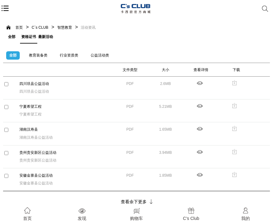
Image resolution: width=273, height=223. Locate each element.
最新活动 (45, 37)
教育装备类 (38, 55)
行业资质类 (69, 55)
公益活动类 (100, 55)
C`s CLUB (40, 27)
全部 (11, 37)
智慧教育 (64, 27)
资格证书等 (28, 39)
